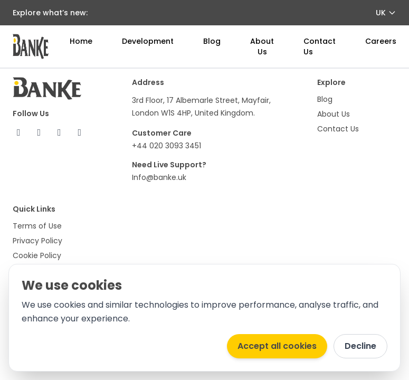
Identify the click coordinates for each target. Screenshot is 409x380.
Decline (360, 346)
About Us (262, 46)
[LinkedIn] (80, 132)
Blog (212, 41)
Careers (380, 41)
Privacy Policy (37, 240)
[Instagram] (59, 132)
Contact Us (338, 129)
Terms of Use (37, 226)
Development (148, 41)
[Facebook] (19, 132)
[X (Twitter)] (39, 132)
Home (81, 41)
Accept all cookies (277, 346)
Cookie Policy (37, 255)
